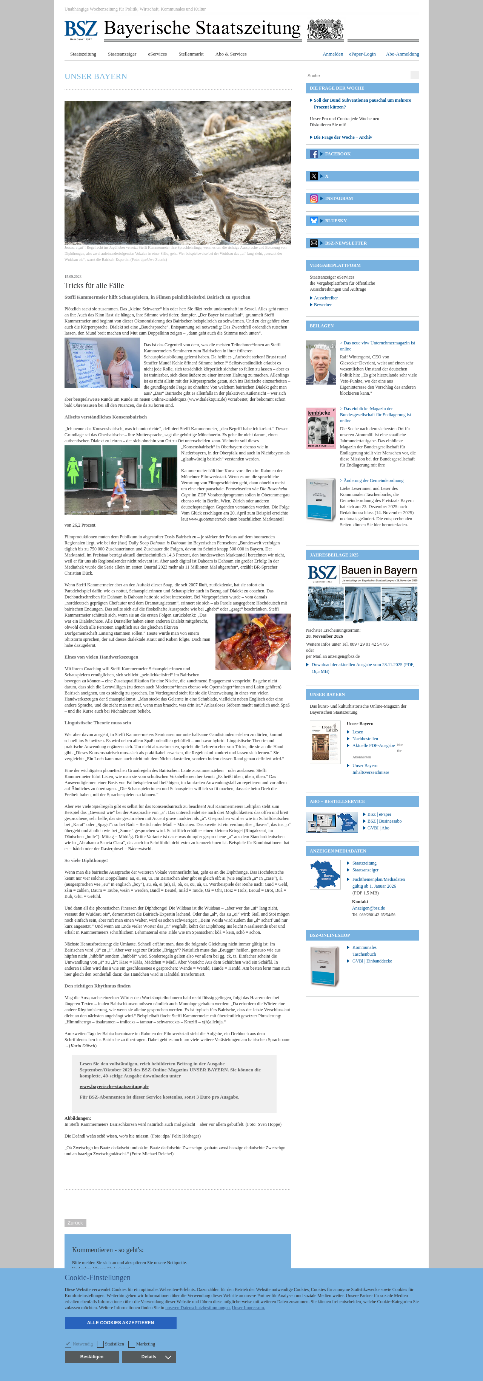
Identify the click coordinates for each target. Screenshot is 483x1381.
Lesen (357, 732)
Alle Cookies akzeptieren (120, 1322)
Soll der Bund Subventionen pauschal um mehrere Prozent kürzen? (362, 104)
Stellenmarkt (190, 54)
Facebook (338, 154)
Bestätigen (91, 1356)
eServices (157, 54)
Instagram (339, 198)
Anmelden (333, 54)
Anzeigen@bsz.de (368, 908)
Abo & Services (231, 54)
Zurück (75, 1223)
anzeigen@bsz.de (344, 656)
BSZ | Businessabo (384, 821)
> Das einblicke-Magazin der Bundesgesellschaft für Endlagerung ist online (375, 414)
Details (156, 1356)
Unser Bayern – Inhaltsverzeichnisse (370, 769)
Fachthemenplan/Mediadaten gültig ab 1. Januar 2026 (378, 886)
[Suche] (357, 75)
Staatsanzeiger (122, 54)
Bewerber (323, 304)
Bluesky (336, 220)
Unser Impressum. (248, 1307)
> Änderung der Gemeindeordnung (371, 480)
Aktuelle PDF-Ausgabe (373, 745)
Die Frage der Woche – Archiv (343, 137)
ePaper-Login (362, 54)
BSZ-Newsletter (346, 243)
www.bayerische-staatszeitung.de (114, 1086)
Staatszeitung (83, 54)
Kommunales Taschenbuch (364, 951)
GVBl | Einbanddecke (372, 961)
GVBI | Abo (378, 828)
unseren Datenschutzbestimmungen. (198, 1307)
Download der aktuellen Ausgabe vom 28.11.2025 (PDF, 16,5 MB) (363, 668)
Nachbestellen (365, 738)
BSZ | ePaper (379, 814)
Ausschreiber (326, 298)
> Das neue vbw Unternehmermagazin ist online (377, 346)
